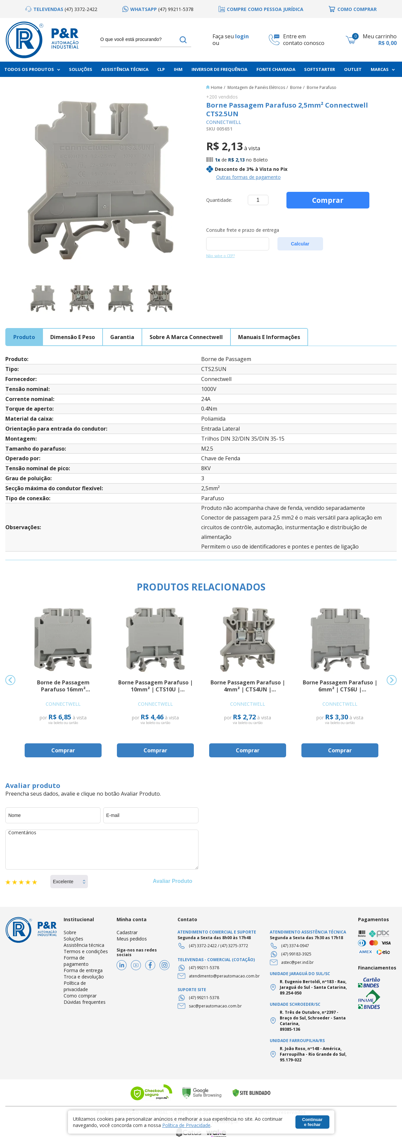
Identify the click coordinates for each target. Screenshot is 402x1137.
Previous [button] (10, 680)
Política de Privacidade (186, 1125)
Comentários (102, 850)
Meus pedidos (132, 939)
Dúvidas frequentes (85, 1002)
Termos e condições (86, 951)
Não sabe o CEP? (220, 255)
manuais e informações (269, 337)
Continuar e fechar (312, 1122)
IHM (178, 69)
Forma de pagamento (76, 960)
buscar (183, 39)
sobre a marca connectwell (186, 337)
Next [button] (392, 680)
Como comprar (80, 995)
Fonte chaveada (275, 69)
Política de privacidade (76, 986)
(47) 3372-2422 (203, 945)
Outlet (353, 69)
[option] (61, 9)
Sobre (70, 932)
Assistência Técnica (125, 69)
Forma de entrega (83, 970)
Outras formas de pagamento (248, 177)
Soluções (80, 69)
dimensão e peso (72, 337)
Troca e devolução (84, 976)
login (242, 36)
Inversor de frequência (219, 69)
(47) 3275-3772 (234, 945)
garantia (122, 337)
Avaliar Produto (173, 881)
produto (24, 337)
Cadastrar (127, 932)
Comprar (327, 200)
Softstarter (319, 69)
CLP (161, 69)
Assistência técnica (84, 945)
